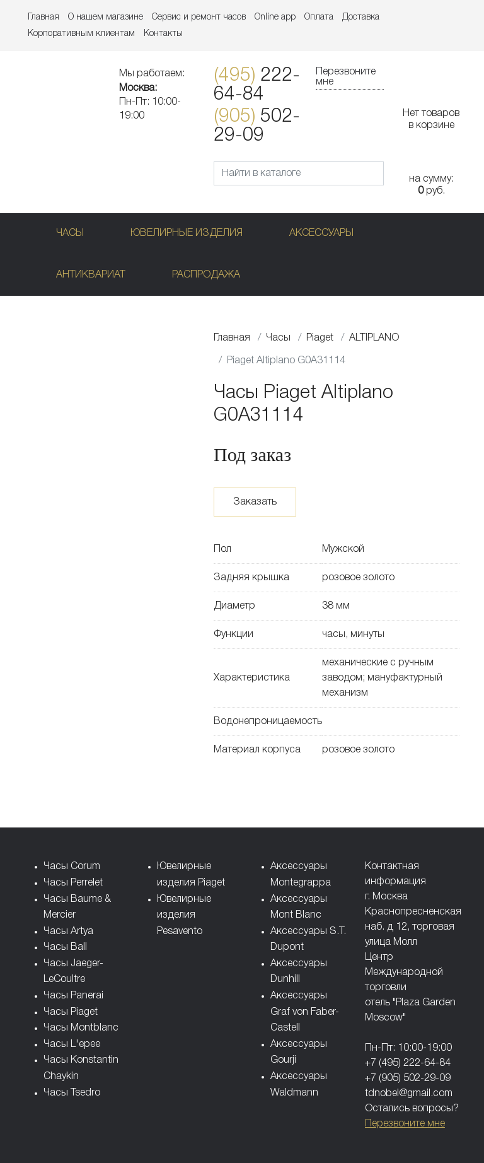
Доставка (360, 17)
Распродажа (206, 275)
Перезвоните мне (346, 76)
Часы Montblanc (80, 1028)
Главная (43, 17)
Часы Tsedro (71, 1093)
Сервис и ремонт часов (199, 17)
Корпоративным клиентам (81, 34)
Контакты (163, 34)
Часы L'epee (71, 1044)
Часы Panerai (73, 995)
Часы (70, 233)
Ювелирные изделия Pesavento (184, 915)
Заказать (255, 502)
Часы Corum (71, 866)
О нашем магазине (105, 17)
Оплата (318, 17)
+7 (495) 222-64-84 (408, 1063)
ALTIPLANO (374, 338)
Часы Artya (68, 931)
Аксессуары (321, 233)
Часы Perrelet (73, 883)
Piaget (319, 338)
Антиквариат (90, 275)
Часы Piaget (70, 1012)
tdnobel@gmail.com (408, 1093)
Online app (275, 17)
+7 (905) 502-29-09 (408, 1078)
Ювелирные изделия (186, 233)
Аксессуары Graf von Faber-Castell (304, 1011)
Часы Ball (65, 947)
